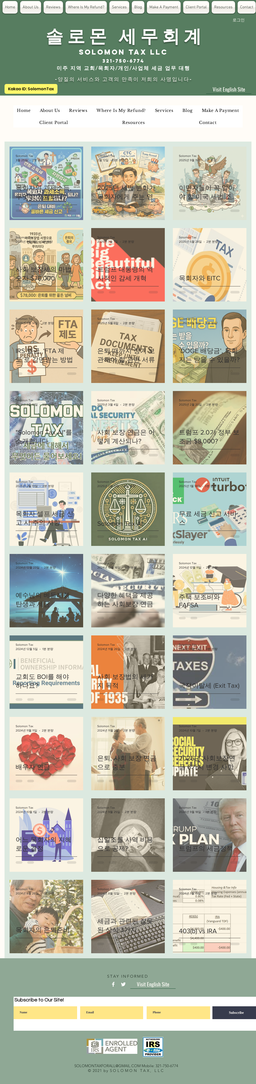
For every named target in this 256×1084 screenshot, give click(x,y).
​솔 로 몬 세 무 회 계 (123, 35)
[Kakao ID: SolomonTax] (31, 89)
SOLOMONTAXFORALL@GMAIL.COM (107, 1065)
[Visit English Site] (228, 89)
